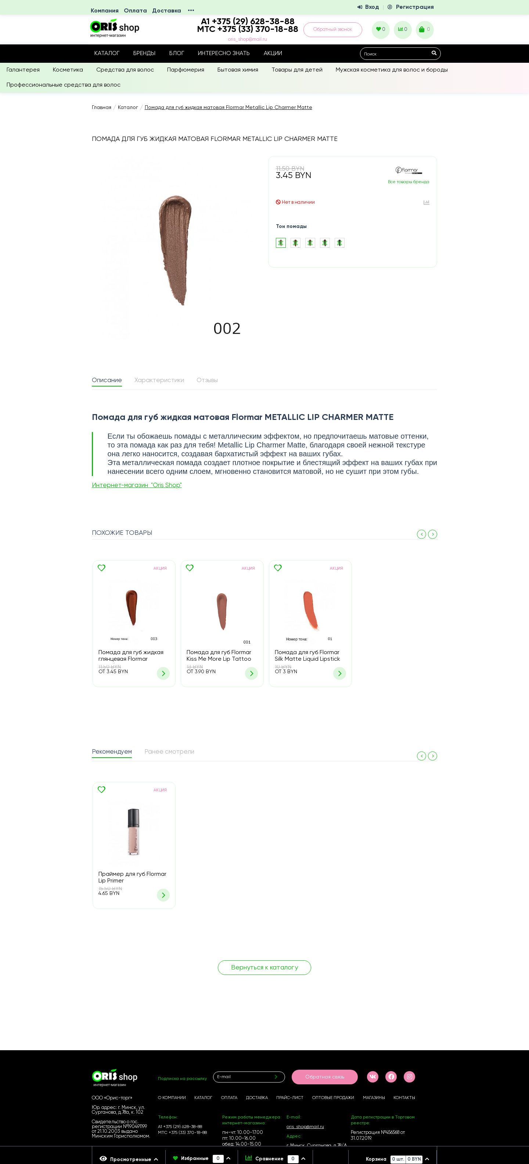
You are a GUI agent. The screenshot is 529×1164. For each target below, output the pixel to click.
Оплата (135, 11)
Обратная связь (324, 1077)
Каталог (106, 54)
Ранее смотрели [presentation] (169, 752)
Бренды (144, 54)
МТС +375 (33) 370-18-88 (247, 29)
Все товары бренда (408, 182)
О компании (172, 1098)
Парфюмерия (185, 70)
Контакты (404, 1098)
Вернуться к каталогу (264, 967)
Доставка (166, 11)
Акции (273, 54)
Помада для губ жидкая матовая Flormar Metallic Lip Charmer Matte (228, 107)
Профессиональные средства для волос (63, 85)
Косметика (68, 70)
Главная (101, 107)
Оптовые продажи (333, 1098)
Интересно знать (224, 54)
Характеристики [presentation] (159, 380)
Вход (372, 7)
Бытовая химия (237, 70)
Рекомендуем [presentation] (112, 752)
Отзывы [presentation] (207, 380)
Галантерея (23, 70)
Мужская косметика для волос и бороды (392, 70)
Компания (105, 11)
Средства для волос (125, 70)
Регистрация (415, 7)
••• (191, 11)
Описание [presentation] (107, 380)
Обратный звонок (332, 29)
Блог (176, 54)
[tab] (107, 381)
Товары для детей (297, 70)
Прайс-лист (289, 1098)
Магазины (374, 1098)
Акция (160, 568)
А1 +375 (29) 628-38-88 (180, 1127)
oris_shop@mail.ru (247, 39)
